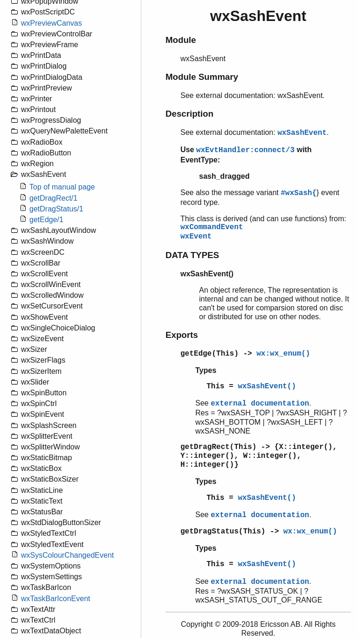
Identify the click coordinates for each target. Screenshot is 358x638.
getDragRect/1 (53, 198)
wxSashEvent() (267, 386)
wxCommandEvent (211, 227)
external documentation (260, 404)
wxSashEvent (302, 133)
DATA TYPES (192, 255)
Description (189, 114)
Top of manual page (62, 187)
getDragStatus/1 (56, 209)
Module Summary (201, 77)
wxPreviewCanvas (51, 23)
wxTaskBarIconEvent (55, 599)
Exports (181, 335)
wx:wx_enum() (283, 354)
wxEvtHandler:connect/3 (245, 150)
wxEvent (196, 236)
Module (180, 40)
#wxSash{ (299, 193)
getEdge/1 (46, 220)
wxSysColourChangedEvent (67, 555)
